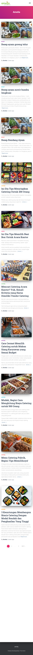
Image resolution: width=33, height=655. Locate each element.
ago (11, 60)
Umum (2, 231)
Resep (3, 41)
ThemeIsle (22, 651)
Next (23, 546)
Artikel (3, 186)
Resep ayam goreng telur (14, 44)
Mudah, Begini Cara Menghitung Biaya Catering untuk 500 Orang (16, 403)
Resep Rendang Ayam (13, 140)
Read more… (25, 57)
